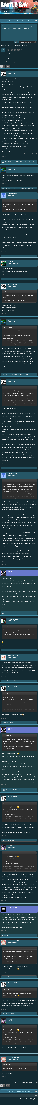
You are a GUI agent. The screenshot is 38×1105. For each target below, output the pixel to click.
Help (35, 1095)
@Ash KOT (16, 146)
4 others (30, 161)
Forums (6, 11)
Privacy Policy (34, 1099)
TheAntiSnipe (17, 256)
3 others (27, 188)
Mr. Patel (12, 161)
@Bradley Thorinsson (8, 141)
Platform (8, 5)
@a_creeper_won (7, 146)
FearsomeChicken (20, 161)
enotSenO (11, 845)
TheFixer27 (11, 261)
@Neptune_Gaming (7, 268)
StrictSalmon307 (10, 188)
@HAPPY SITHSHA (30, 141)
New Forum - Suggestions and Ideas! (27, 42)
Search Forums (6, 16)
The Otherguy (5, 161)
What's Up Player (6, 468)
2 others (30, 612)
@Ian (3, 143)
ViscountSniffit (13, 619)
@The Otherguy (32, 138)
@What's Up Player (11, 143)
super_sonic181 (13, 655)
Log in (35, 1)
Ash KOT (10, 571)
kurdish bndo (12, 193)
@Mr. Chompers (20, 141)
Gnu (9, 168)
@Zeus (15, 138)
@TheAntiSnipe (22, 138)
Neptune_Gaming (13, 72)
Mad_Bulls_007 (6, 612)
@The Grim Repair (7, 138)
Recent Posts (15, 16)
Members (14, 11)
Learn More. (25, 28)
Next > (8, 66)
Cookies (16, 42)
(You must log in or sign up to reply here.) (26, 1082)
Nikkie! (4, 188)
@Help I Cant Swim (22, 143)
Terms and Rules (24, 1099)
